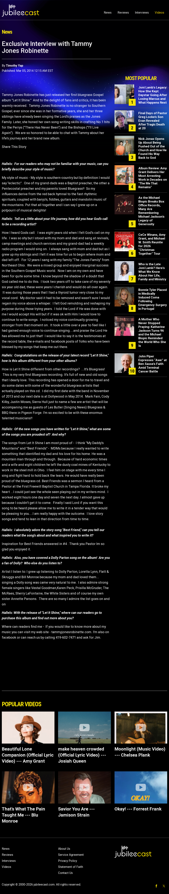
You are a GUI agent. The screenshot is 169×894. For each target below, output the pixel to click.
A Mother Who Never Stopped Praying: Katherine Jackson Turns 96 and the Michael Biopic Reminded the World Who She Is (152, 332)
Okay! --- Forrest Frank (138, 809)
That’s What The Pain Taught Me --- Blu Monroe (23, 815)
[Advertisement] (140, 57)
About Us (64, 849)
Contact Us (65, 873)
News (108, 12)
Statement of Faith (70, 867)
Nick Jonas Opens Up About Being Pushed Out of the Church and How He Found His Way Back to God (152, 148)
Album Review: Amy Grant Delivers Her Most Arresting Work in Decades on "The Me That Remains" (152, 177)
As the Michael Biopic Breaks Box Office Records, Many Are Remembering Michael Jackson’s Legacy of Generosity (151, 211)
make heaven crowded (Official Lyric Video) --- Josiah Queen (82, 755)
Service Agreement (71, 855)
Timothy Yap (14, 65)
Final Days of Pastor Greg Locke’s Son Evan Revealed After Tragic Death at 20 (152, 120)
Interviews (142, 12)
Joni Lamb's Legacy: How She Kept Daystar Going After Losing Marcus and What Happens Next (152, 95)
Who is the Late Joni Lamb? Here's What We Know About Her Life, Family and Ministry (152, 271)
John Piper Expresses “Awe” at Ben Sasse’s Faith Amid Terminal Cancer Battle (152, 363)
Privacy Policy (67, 861)
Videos (159, 12)
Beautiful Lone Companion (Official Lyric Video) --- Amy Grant (28, 755)
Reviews (123, 12)
